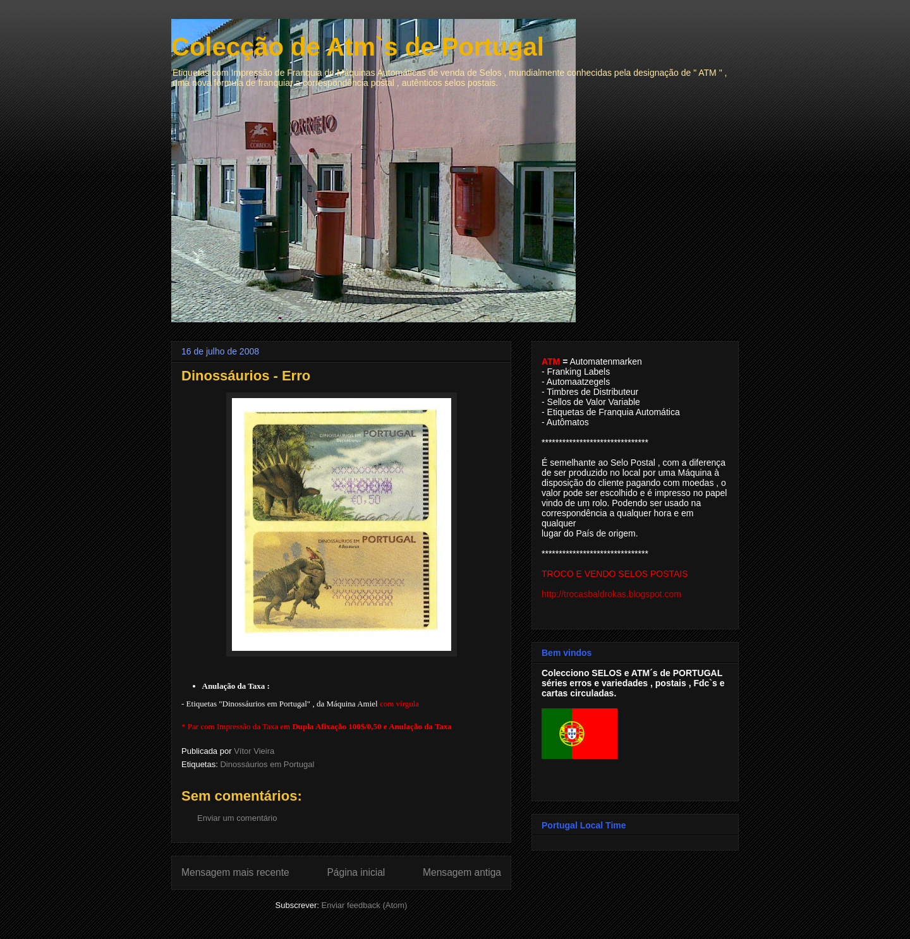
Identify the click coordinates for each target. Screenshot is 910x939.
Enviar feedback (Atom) (365, 905)
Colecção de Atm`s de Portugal (357, 47)
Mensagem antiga (462, 872)
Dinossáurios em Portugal (267, 764)
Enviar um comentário (237, 818)
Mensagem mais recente (235, 872)
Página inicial (356, 872)
